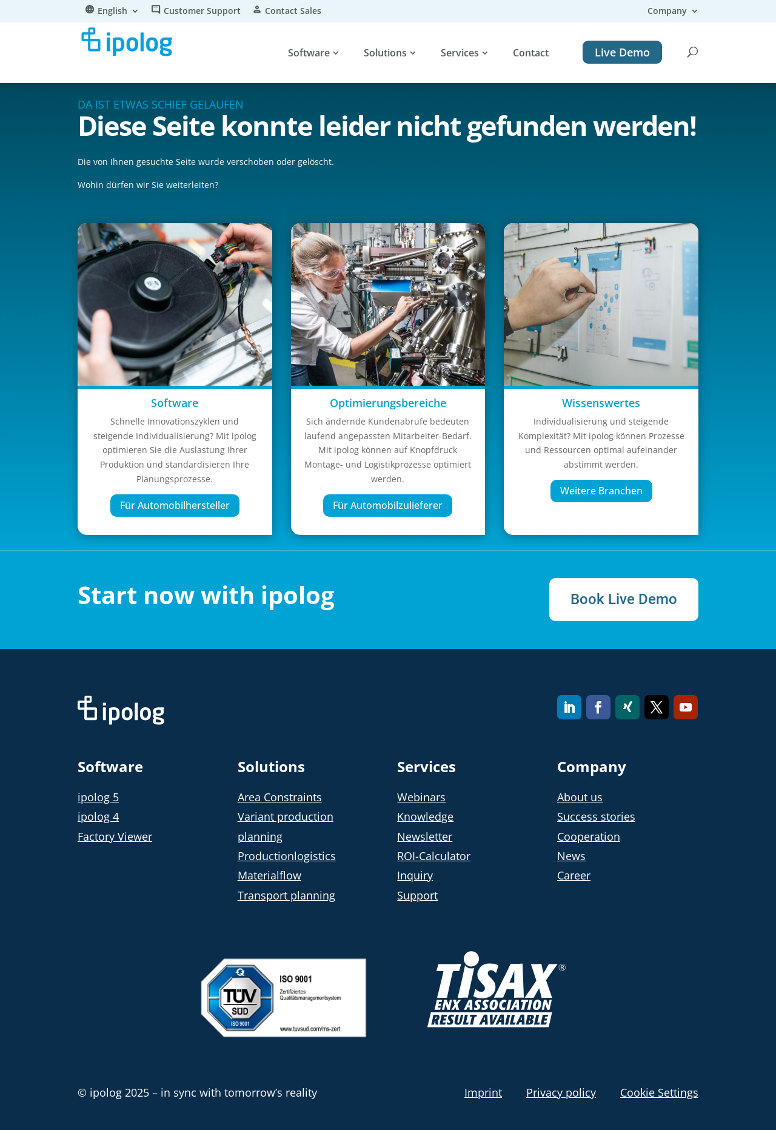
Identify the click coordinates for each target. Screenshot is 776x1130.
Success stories (596, 816)
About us (580, 797)
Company (667, 11)
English (112, 11)
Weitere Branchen (601, 490)
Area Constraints (280, 797)
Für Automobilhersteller (175, 505)
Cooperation (588, 836)
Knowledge (425, 816)
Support (417, 895)
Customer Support (202, 11)
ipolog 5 (98, 797)
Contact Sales (293, 11)
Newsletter (424, 836)
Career (573, 875)
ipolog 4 (98, 816)
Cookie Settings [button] (659, 1092)
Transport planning (286, 895)
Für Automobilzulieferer (388, 505)
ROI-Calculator (433, 856)
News (571, 856)
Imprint (483, 1092)
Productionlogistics (287, 856)
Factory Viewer (115, 836)
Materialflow (269, 875)
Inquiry (415, 875)
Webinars (421, 797)
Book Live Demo (623, 599)
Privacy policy (561, 1092)
